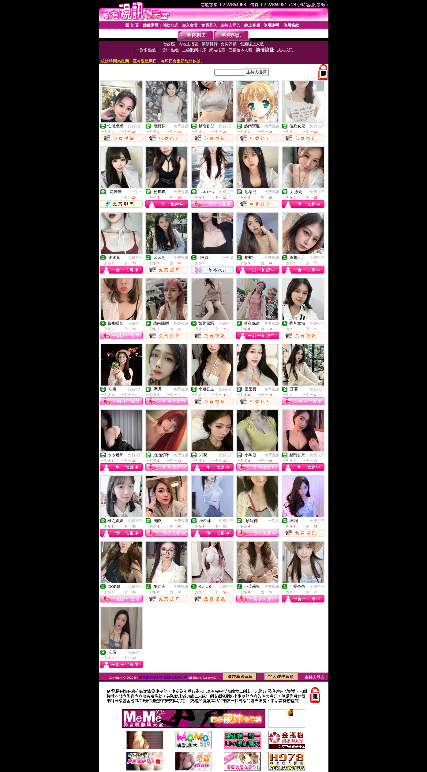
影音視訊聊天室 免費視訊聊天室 (163, 677)
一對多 (228, 257)
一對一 (137, 192)
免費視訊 (135, 126)
